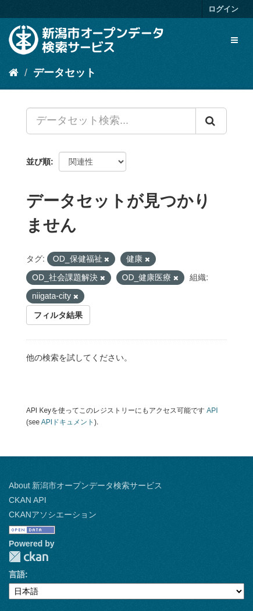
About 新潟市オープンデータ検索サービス (85, 485)
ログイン (223, 9)
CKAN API (28, 500)
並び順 (38, 161)
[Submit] (211, 121)
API (212, 410)
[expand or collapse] (234, 40)
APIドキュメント (67, 422)
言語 (17, 574)
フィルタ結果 (58, 315)
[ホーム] (14, 72)
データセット (64, 72)
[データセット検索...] (111, 121)
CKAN (28, 557)
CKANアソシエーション (53, 514)
